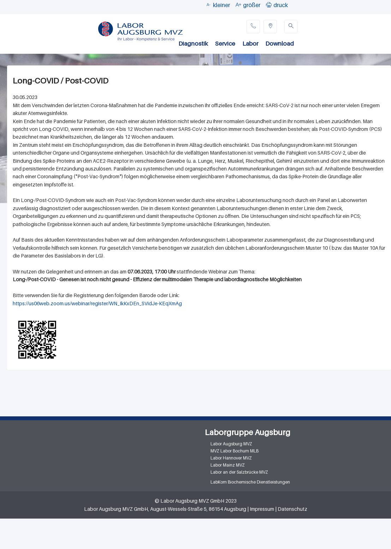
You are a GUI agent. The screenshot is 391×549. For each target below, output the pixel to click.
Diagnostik (193, 43)
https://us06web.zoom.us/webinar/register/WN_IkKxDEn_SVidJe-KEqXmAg (97, 303)
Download (279, 43)
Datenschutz (292, 509)
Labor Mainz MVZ (228, 465)
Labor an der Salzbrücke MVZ (239, 472)
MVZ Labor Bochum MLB (235, 450)
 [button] (269, 4)
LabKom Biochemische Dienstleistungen (250, 482)
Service (225, 43)
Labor (250, 43)
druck (280, 4)
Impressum (262, 509)
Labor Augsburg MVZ (231, 443)
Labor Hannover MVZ (231, 458)
